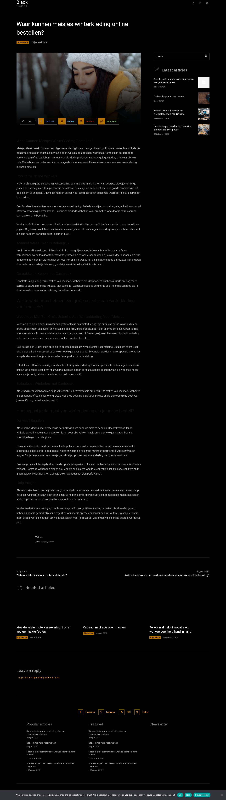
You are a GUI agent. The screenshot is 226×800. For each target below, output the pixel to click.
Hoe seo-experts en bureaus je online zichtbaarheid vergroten (172, 128)
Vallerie (39, 537)
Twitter (148, 712)
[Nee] (222, 795)
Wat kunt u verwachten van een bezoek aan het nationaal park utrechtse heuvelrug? (167, 575)
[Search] (206, 56)
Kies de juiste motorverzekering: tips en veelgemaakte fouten (174, 81)
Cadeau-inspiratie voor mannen (169, 96)
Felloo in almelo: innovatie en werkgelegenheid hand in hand (169, 112)
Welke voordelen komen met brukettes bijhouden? (42, 575)
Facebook (87, 712)
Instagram (110, 712)
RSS (130, 712)
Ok (180, 795)
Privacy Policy (202, 795)
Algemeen (23, 42)
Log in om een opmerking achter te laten (38, 677)
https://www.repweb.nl (44, 542)
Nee (188, 795)
